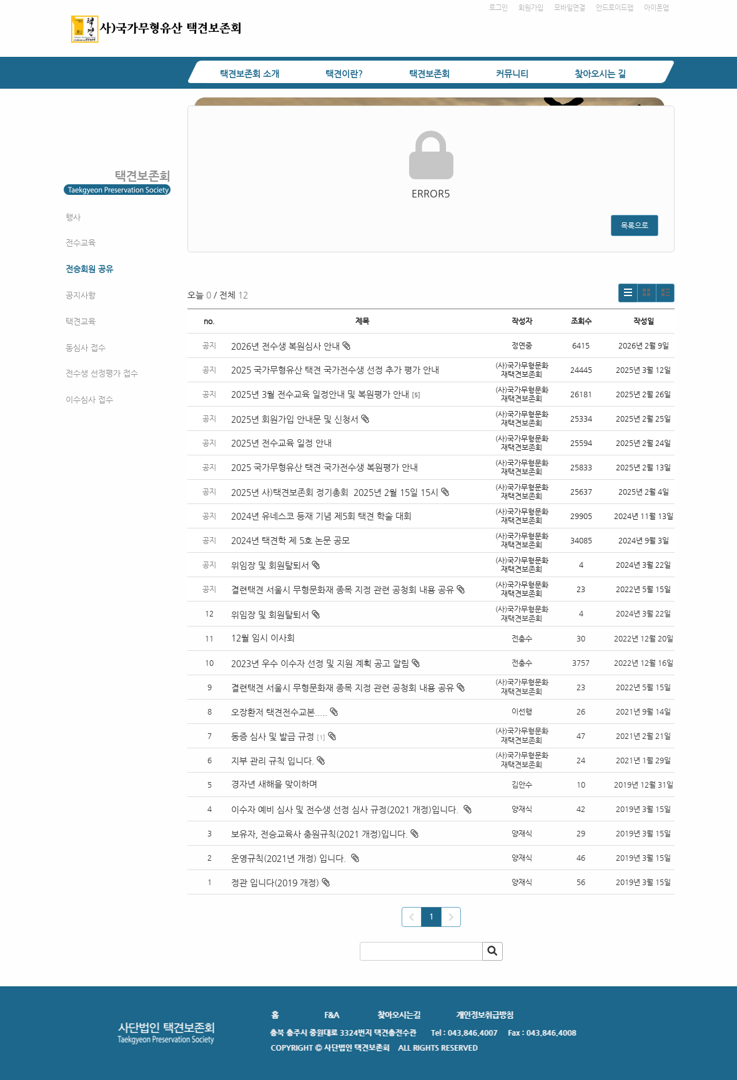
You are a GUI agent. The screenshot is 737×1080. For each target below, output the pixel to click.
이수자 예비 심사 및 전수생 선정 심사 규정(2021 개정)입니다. (346, 810)
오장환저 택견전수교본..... (279, 712)
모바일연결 (569, 8)
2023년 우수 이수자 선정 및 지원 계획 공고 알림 (320, 663)
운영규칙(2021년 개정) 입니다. (290, 858)
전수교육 (81, 242)
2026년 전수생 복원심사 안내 (290, 346)
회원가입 (530, 8)
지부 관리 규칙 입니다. (272, 761)
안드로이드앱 (614, 8)
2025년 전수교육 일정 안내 (282, 443)
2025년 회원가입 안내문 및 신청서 (300, 419)
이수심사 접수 (89, 399)
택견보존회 (429, 74)
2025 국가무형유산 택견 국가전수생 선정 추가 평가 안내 (335, 370)
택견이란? (344, 74)
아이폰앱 (656, 8)
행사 (73, 217)
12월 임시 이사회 (264, 638)
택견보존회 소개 (249, 74)
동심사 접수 (86, 347)
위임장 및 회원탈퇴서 (275, 565)
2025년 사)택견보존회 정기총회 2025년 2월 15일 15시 (340, 492)
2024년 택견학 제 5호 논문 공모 (290, 540)
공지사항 (81, 295)
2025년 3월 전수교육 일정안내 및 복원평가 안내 (320, 394)
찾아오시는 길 (600, 74)
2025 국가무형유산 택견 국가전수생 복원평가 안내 (324, 467)
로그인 (498, 8)
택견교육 (81, 321)
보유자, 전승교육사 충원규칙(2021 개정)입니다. (319, 834)
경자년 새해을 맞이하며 (274, 784)
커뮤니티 (512, 74)
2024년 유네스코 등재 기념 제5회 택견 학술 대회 (321, 516)
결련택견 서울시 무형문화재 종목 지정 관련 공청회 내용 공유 (348, 590)
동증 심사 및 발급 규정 (272, 736)
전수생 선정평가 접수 (102, 373)
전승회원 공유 (89, 269)
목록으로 (634, 225)
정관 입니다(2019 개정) (275, 883)
